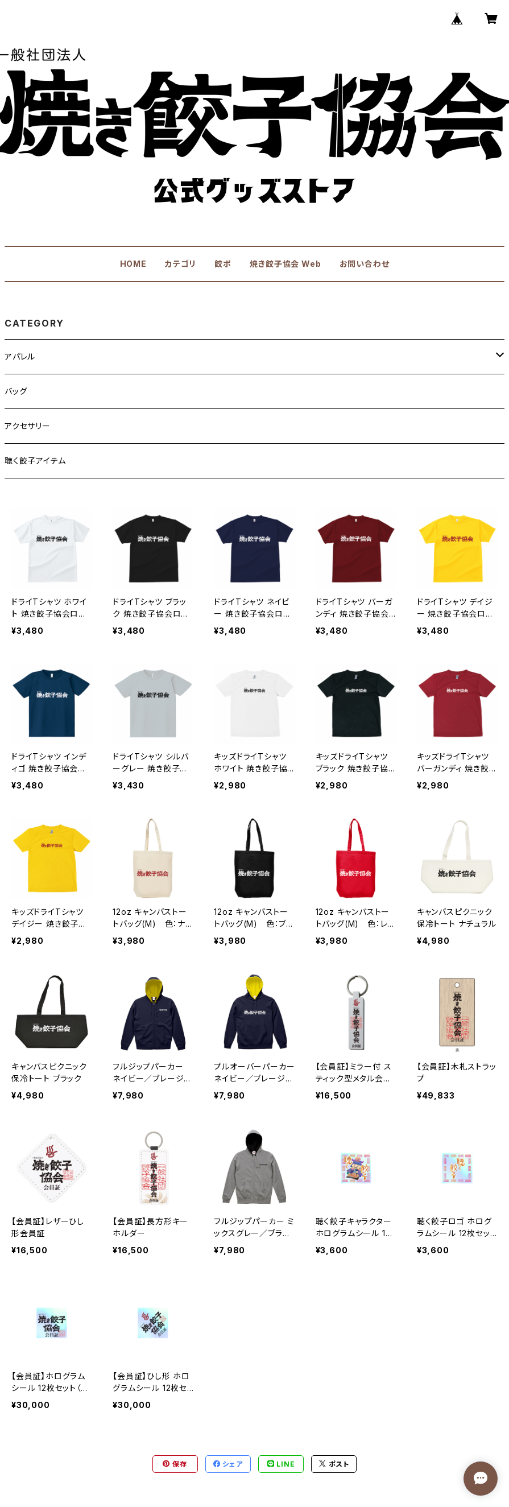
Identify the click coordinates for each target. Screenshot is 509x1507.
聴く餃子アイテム (35, 460)
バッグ (16, 391)
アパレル (20, 356)
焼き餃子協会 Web (285, 264)
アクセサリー (28, 426)
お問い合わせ (365, 264)
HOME (133, 264)
